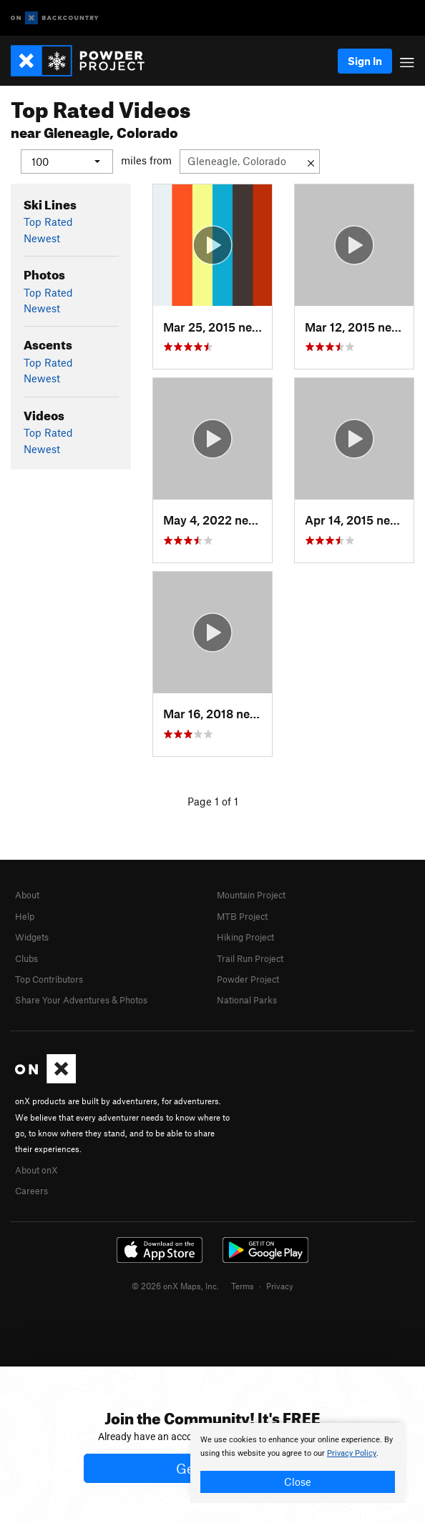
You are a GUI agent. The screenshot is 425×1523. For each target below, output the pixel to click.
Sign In (365, 60)
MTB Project (242, 915)
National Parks (247, 1000)
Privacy (279, 1285)
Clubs (26, 957)
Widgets (32, 937)
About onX (36, 1169)
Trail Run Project (250, 957)
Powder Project (248, 978)
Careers (31, 1190)
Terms (242, 1285)
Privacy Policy (351, 1453)
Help (24, 915)
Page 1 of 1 (212, 800)
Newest (42, 237)
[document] (297, 1463)
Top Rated (48, 221)
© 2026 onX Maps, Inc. (175, 1285)
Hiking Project (245, 937)
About (27, 895)
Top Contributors (49, 978)
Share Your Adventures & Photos (81, 1000)
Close (297, 1481)
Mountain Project (251, 895)
